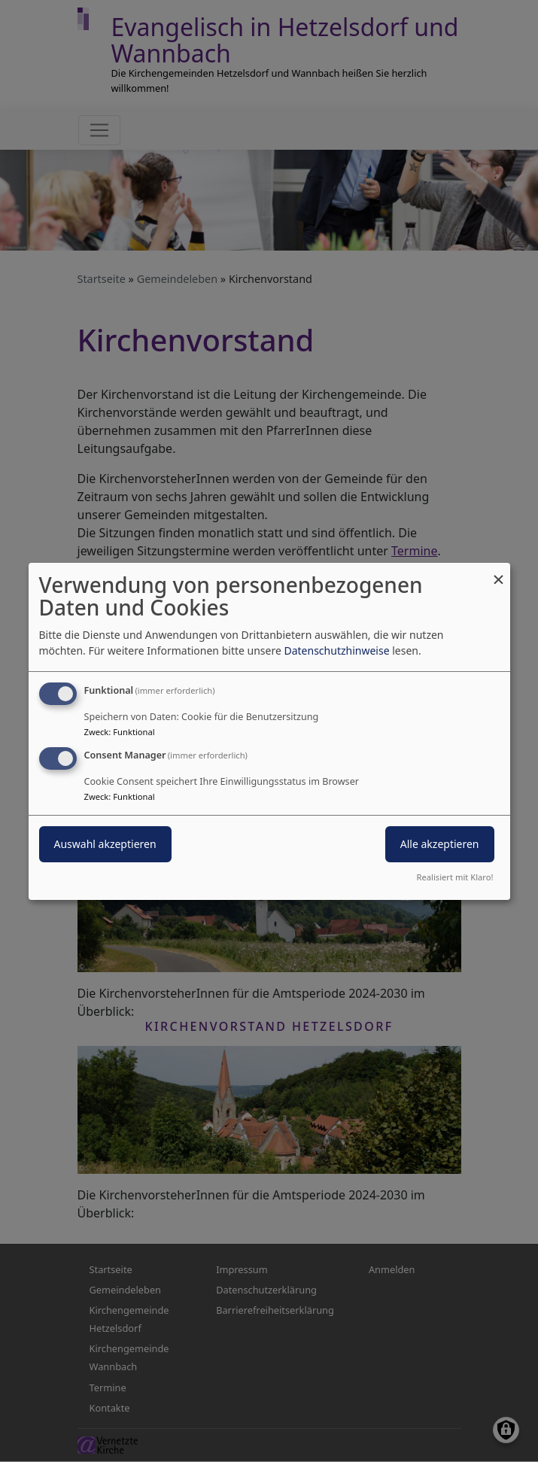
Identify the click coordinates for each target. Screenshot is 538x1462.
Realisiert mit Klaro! (455, 877)
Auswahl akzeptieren (105, 844)
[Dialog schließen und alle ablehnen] (499, 571)
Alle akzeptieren (439, 844)
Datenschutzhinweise (336, 650)
